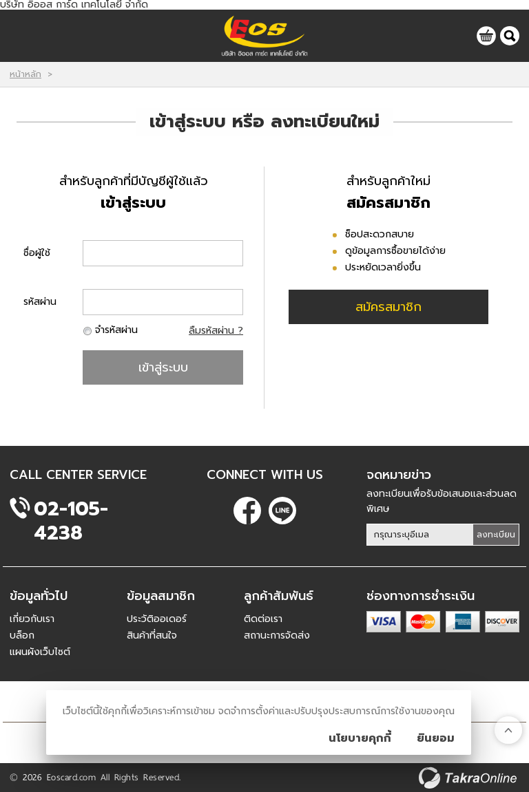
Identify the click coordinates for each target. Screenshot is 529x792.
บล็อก (22, 635)
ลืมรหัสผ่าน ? (216, 330)
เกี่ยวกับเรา (32, 619)
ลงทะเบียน (496, 534)
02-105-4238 (71, 509)
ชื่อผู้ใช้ (36, 253)
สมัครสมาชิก (388, 307)
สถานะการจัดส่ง (277, 635)
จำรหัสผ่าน (116, 330)
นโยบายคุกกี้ (360, 738)
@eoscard (282, 510)
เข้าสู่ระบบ (163, 367)
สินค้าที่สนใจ (152, 635)
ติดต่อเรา (263, 619)
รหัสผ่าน (39, 302)
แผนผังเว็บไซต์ (40, 652)
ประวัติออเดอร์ (157, 619)
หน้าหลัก (25, 74)
